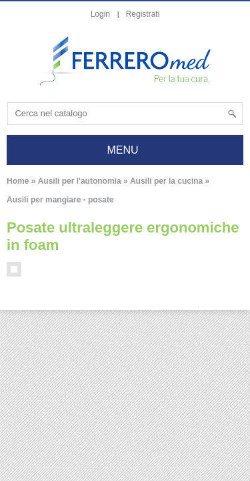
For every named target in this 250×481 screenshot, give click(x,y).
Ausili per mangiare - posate (60, 199)
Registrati (143, 14)
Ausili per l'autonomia (79, 181)
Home (18, 181)
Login (100, 14)
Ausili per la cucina (166, 181)
